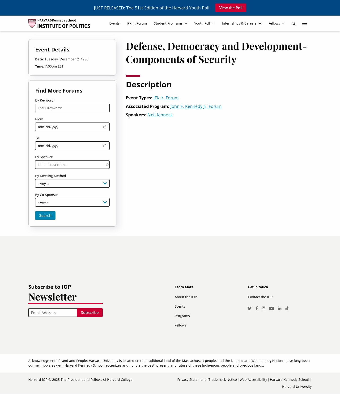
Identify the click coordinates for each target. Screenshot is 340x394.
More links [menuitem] (304, 23)
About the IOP (186, 297)
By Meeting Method (50, 176)
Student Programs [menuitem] (168, 23)
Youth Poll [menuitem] (202, 23)
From (39, 119)
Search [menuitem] (293, 23)
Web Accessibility (253, 379)
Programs (182, 316)
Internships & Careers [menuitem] (239, 23)
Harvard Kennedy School (289, 379)
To (37, 138)
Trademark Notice (222, 379)
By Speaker (44, 157)
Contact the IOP (260, 297)
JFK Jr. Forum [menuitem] (137, 23)
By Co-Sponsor (46, 194)
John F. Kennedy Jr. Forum (196, 106)
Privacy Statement (191, 379)
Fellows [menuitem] (274, 23)
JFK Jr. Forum (166, 98)
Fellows (180, 325)
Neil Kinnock (160, 115)
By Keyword (44, 100)
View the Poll (230, 7)
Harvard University (297, 386)
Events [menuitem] (114, 23)
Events (180, 306)
